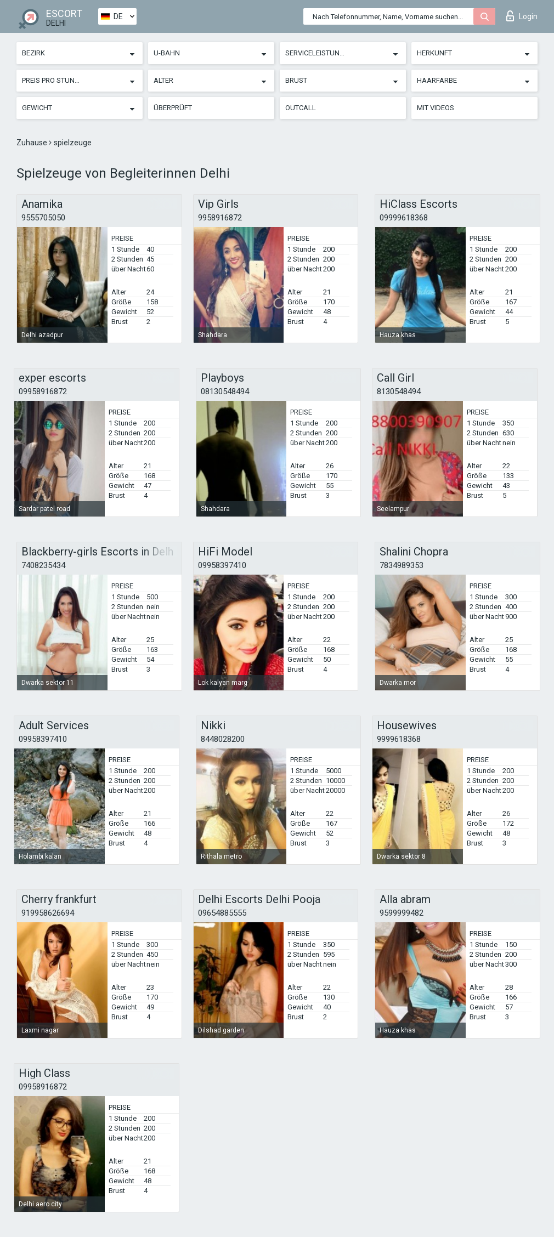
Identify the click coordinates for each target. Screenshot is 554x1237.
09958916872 (43, 391)
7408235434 (43, 565)
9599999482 (401, 913)
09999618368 (404, 218)
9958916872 (220, 218)
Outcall (300, 108)
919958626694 (47, 913)
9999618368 (399, 739)
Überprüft (173, 108)
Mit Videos (435, 108)
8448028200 (223, 739)
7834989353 (401, 565)
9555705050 (43, 218)
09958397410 (222, 565)
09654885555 (222, 913)
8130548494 (399, 391)
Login (522, 16)
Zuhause (32, 142)
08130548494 (225, 391)
